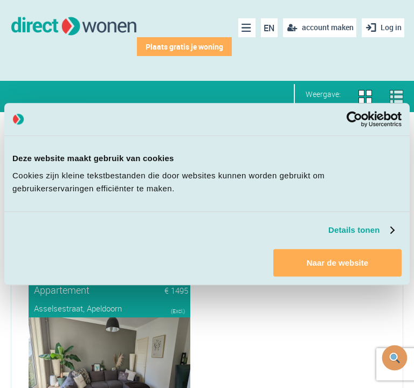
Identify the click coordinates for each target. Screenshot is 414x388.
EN (266, 28)
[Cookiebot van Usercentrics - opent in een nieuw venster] (354, 119)
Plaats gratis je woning (181, 46)
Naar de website (337, 262)
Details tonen (354, 229)
